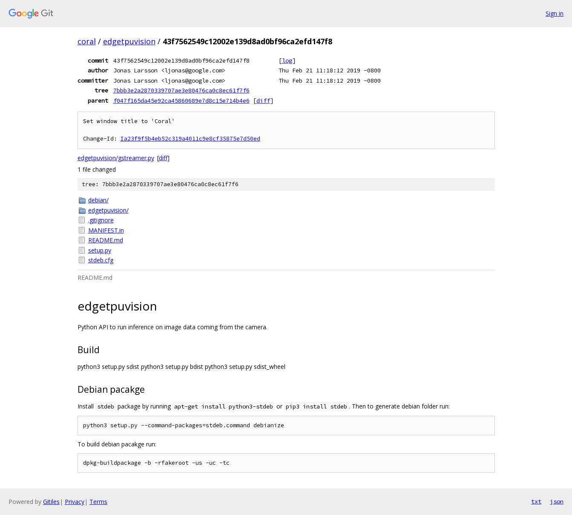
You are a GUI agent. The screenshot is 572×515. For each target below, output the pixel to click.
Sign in (554, 13)
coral (87, 41)
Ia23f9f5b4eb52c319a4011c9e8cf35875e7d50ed (190, 138)
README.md (105, 240)
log (287, 60)
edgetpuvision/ (108, 210)
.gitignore (101, 220)
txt (536, 501)
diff (263, 100)
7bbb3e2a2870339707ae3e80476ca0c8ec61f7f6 (181, 90)
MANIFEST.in (106, 230)
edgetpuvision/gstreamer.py (116, 158)
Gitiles (51, 502)
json (556, 501)
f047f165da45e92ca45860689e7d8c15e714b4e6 (181, 100)
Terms (98, 502)
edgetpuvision (129, 41)
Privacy (74, 502)
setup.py (99, 250)
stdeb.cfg (100, 260)
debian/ (98, 200)
